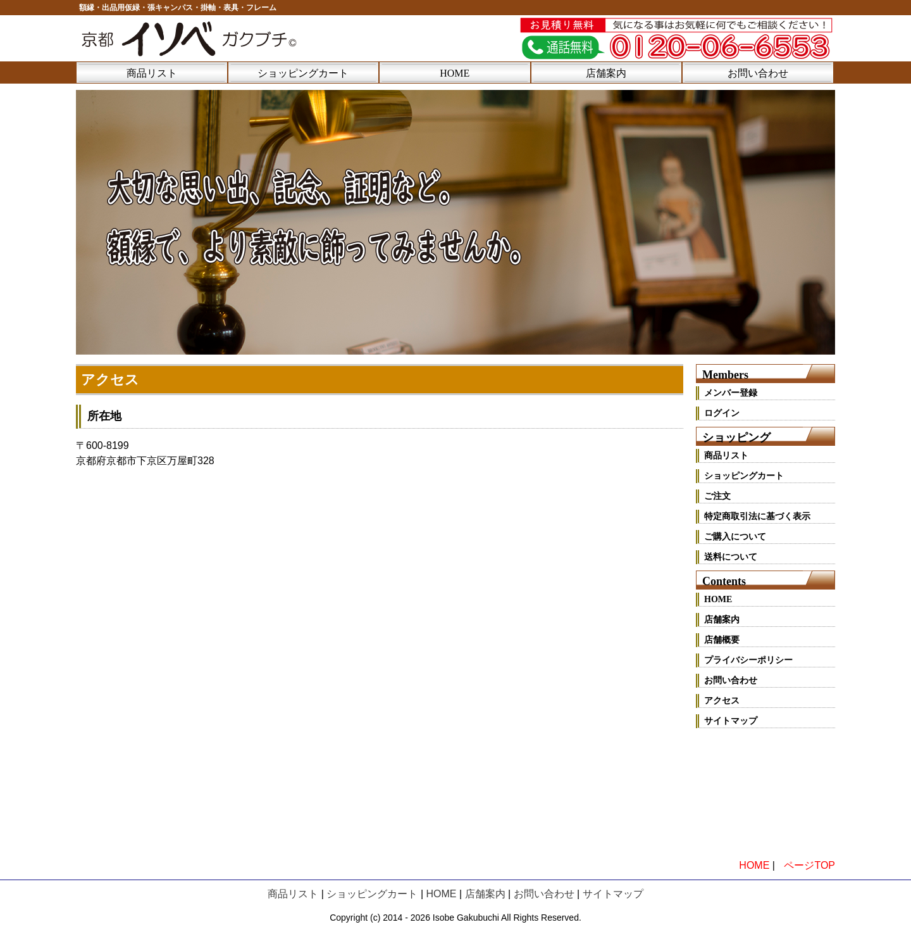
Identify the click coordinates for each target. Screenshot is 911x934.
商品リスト (152, 73)
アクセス (722, 700)
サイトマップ (730, 721)
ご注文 (717, 496)
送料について (730, 557)
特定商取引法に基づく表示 (757, 516)
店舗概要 (722, 640)
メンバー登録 (730, 393)
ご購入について (735, 536)
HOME (454, 73)
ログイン (722, 413)
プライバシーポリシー (748, 660)
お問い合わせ (758, 73)
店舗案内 (606, 73)
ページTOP (809, 865)
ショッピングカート (303, 73)
